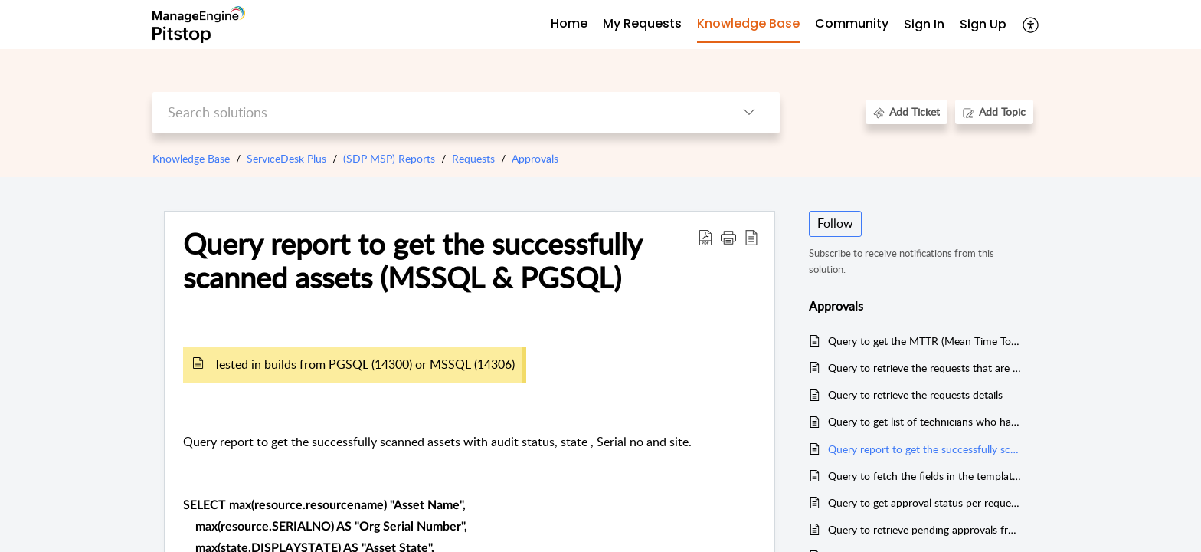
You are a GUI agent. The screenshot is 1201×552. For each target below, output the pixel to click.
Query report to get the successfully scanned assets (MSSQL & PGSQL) (925, 449)
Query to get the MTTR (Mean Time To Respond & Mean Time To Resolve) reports (925, 341)
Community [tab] (851, 23)
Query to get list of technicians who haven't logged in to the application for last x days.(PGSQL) (925, 421)
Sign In (924, 24)
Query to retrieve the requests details (915, 394)
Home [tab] (569, 23)
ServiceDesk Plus (286, 158)
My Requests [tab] (642, 23)
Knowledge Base (191, 158)
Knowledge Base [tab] (748, 23)
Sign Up (983, 24)
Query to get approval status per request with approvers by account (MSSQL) (925, 502)
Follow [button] (835, 223)
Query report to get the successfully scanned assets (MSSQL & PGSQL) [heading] (412, 260)
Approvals (535, 158)
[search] (435, 112)
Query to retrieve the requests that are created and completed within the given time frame (925, 367)
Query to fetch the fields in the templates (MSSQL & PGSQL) (925, 475)
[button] (1031, 24)
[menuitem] (924, 25)
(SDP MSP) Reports (389, 158)
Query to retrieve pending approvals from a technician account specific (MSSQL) (925, 529)
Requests (473, 158)
